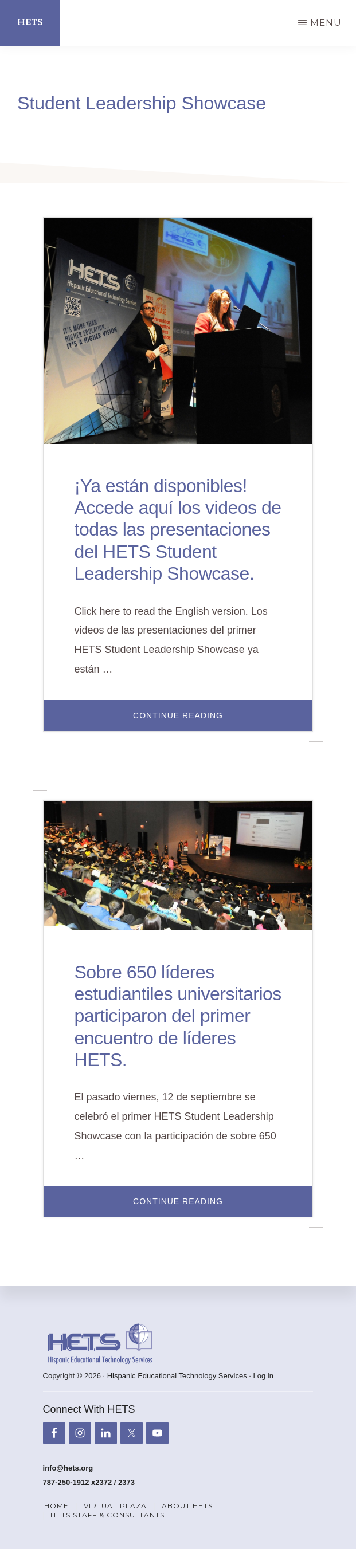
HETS (30, 22)
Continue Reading (218, 720)
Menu (326, 22)
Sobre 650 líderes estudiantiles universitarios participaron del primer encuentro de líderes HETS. (178, 1016)
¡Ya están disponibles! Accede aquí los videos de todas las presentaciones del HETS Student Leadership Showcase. (178, 529)
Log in (263, 1375)
